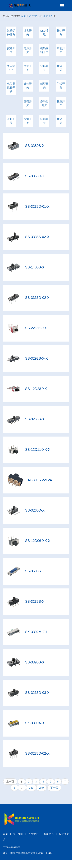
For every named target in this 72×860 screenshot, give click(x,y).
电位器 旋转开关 (11, 87)
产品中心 (34, 16)
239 (31, 787)
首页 (23, 16)
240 (41, 787)
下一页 (54, 787)
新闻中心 (49, 833)
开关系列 (48, 16)
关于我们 (18, 833)
